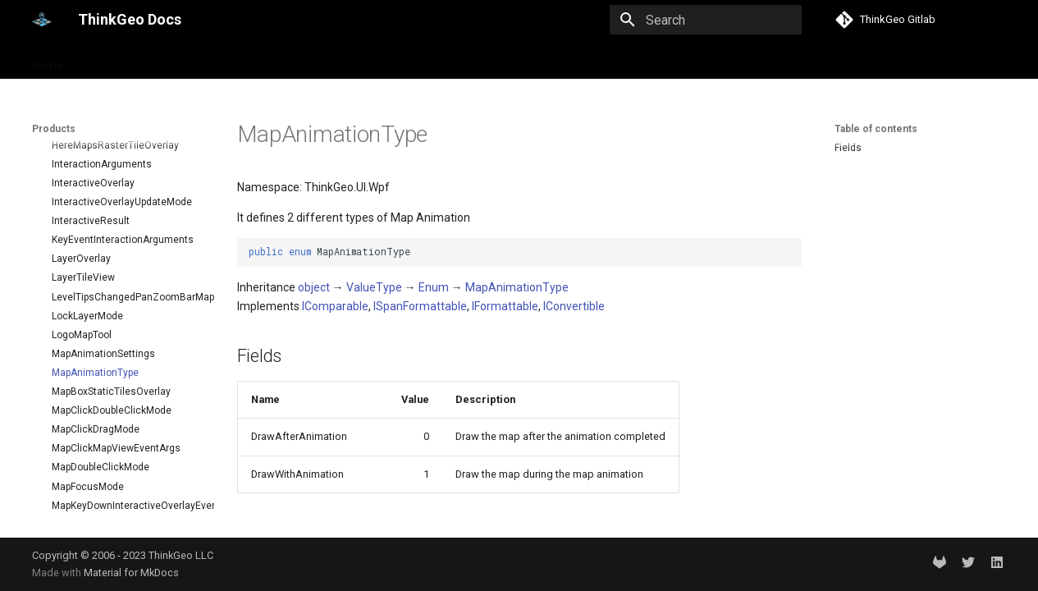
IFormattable (505, 306)
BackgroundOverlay (96, 403)
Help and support (196, 59)
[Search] (706, 19)
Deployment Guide (83, 257)
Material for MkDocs (131, 572)
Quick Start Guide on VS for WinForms (103, 213)
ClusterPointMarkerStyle (106, 478)
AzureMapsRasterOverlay (110, 384)
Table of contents (876, 129)
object (314, 287)
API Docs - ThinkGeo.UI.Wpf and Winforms (121, 340)
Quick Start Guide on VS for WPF (114, 188)
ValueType (374, 287)
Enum (433, 287)
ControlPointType (90, 516)
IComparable (335, 306)
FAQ (51, 314)
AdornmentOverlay (94, 365)
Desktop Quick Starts (89, 169)
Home (47, 59)
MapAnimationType (517, 287)
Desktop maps (116, 149)
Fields (848, 147)
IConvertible (574, 306)
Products (108, 59)
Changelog (66, 276)
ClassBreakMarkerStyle (105, 459)
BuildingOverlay (87, 441)
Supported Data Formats (96, 295)
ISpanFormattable (420, 306)
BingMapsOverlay (91, 422)
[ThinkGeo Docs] (41, 19)
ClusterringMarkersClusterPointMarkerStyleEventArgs (126, 497)
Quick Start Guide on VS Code (109, 238)
